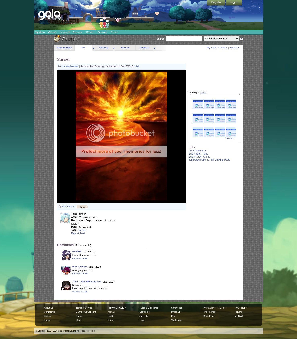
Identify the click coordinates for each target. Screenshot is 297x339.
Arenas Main (64, 47)
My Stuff (211, 47)
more (93, 48)
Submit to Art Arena (199, 156)
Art (83, 47)
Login (234, 3)
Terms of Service (84, 308)
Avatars (144, 47)
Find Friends (209, 312)
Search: (161, 38)
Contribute (144, 312)
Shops (64, 32)
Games (102, 32)
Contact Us (49, 312)
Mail (173, 316)
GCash (52, 32)
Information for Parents (214, 308)
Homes (125, 47)
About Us (48, 308)
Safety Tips (176, 308)
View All (229, 138)
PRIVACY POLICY (117, 308)
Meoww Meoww (70, 66)
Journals (143, 316)
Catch (114, 32)
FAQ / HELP (241, 308)
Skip (137, 66)
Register (216, 3)
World (90, 32)
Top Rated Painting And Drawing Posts (209, 159)
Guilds (111, 316)
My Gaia (40, 32)
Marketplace (209, 316)
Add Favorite (68, 206)
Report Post (78, 233)
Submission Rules (198, 153)
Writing (103, 47)
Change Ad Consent (86, 312)
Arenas (111, 312)
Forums (77, 32)
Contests (222, 47)
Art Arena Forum (198, 150)
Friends (47, 316)
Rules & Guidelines (148, 308)
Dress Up (175, 312)
